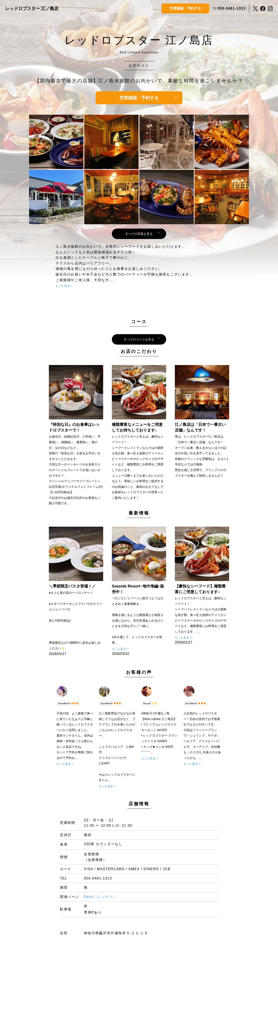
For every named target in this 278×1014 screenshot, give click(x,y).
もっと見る (63, 285)
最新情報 (139, 513)
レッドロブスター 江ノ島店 (31, 8)
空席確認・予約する (185, 8)
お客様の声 (139, 672)
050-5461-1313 (232, 8)
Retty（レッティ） (100, 897)
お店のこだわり (139, 351)
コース (139, 321)
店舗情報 (139, 803)
